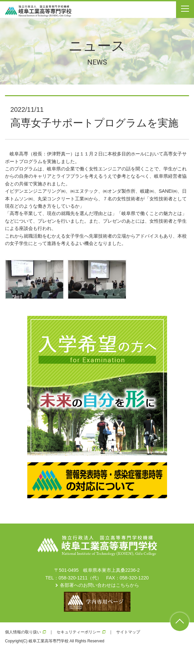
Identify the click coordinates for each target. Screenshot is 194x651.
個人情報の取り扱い (23, 632)
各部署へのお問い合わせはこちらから (99, 585)
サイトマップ (128, 632)
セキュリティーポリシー (78, 632)
